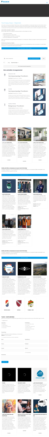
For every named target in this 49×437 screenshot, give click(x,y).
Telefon (26, 348)
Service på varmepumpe (7, 326)
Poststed (27, 343)
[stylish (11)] (40, 399)
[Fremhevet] (24, 399)
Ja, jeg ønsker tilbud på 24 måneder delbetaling (10, 337)
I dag (9, 62)
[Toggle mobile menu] (47, 2)
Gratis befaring (5, 325)
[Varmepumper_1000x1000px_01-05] (40, 127)
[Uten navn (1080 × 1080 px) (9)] (9, 399)
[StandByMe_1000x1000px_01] (40, 368)
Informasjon (5, 327)
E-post (2, 348)
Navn (2, 339)
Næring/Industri (28, 327)
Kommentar (3, 354)
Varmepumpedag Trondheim (18, 76)
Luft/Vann (28, 325)
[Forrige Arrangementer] (4, 62)
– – (24, 161)
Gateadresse (27, 339)
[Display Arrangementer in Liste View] (43, 58)
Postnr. (2, 343)
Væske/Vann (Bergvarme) (30, 326)
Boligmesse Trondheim (16, 106)
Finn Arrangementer (34, 58)
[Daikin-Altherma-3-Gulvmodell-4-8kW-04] (24, 127)
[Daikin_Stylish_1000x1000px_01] (9, 127)
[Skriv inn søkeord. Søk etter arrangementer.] (16, 58)
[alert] (24, 66)
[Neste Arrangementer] (5, 62)
